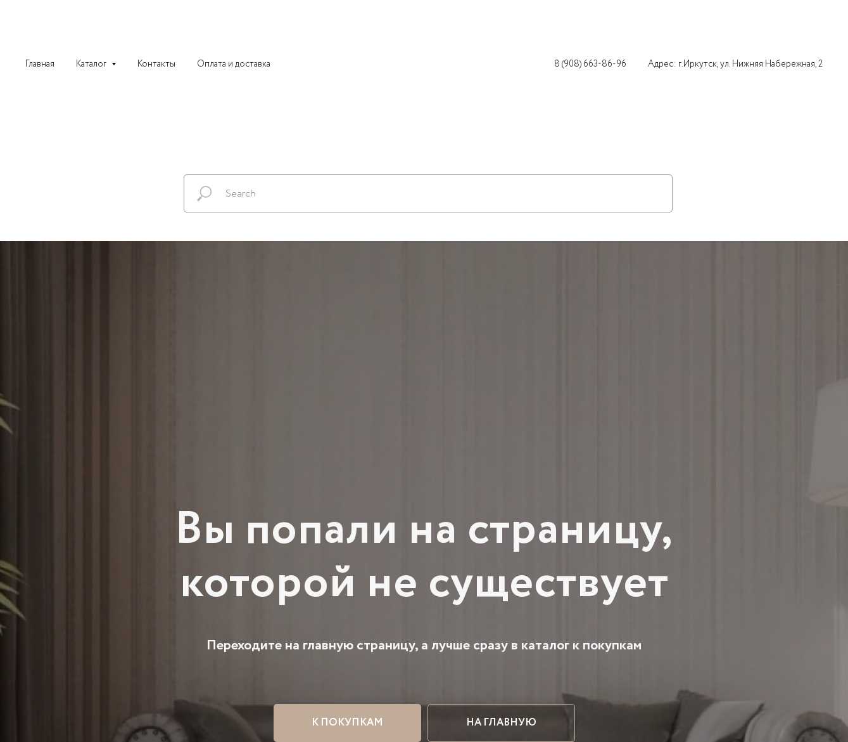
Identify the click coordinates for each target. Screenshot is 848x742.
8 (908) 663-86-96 (590, 64)
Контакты (156, 64)
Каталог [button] (92, 64)
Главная (39, 64)
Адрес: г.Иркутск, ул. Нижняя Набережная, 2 (735, 64)
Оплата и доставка (233, 64)
